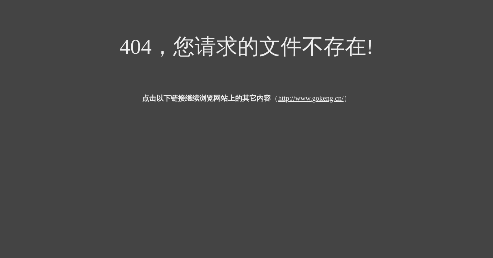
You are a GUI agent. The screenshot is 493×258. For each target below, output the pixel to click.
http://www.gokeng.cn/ (310, 98)
